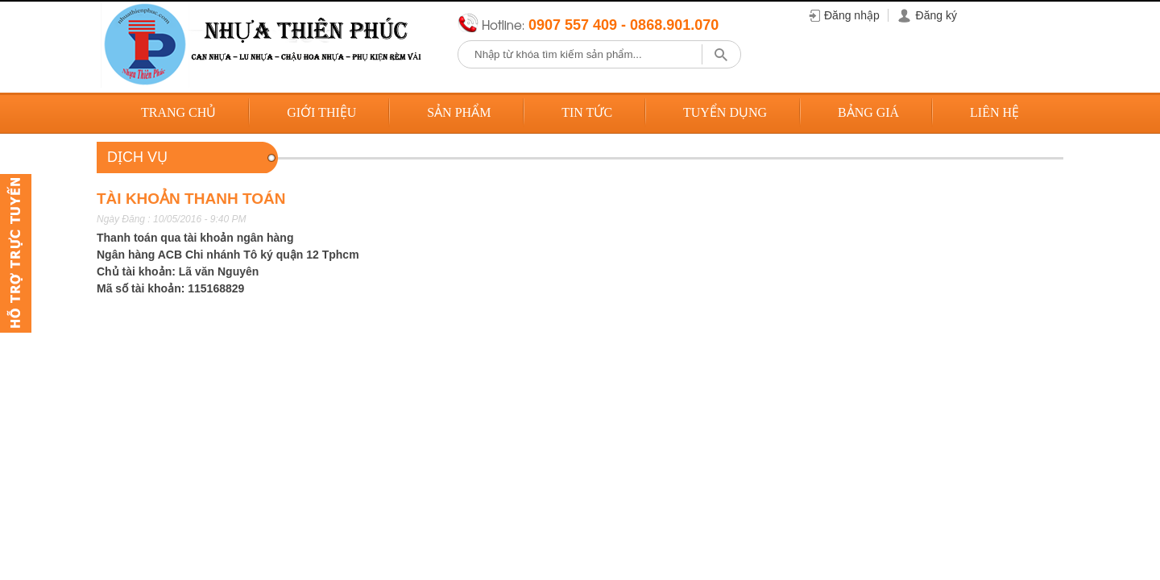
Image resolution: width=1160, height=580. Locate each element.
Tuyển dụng (725, 112)
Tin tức (586, 112)
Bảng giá (868, 112)
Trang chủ (178, 112)
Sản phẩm (459, 112)
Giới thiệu (321, 112)
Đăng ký (936, 15)
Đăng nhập (852, 15)
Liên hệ (994, 112)
